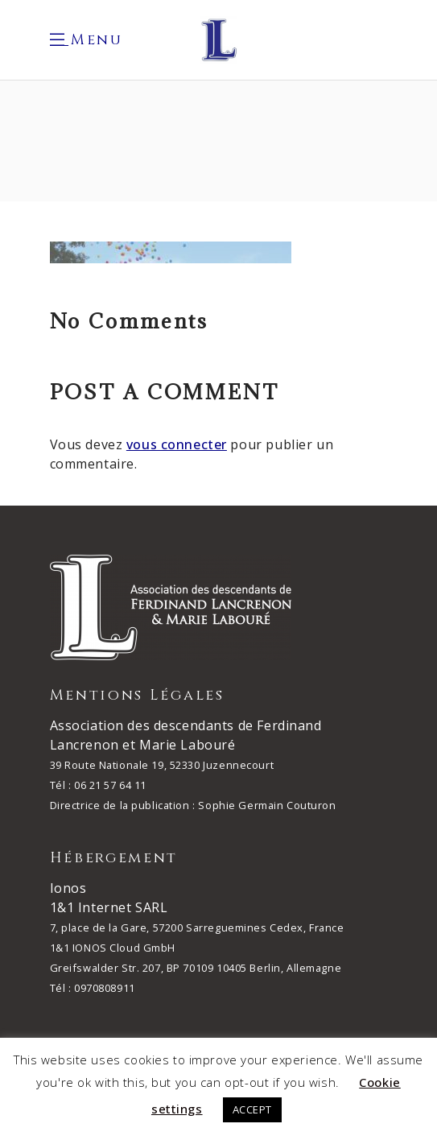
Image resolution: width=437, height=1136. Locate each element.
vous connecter (176, 444)
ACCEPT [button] (252, 1109)
